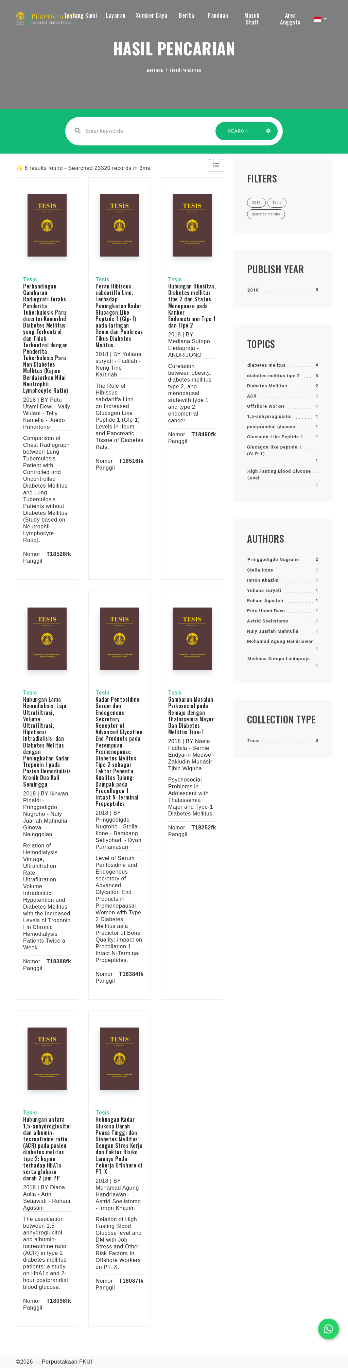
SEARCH (238, 134)
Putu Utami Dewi (266, 610)
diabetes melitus (266, 365)
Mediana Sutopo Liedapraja (278, 658)
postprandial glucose (271, 426)
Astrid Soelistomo (267, 621)
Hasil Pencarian (186, 70)
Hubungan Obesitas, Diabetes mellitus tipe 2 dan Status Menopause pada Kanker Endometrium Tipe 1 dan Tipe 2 (192, 305)
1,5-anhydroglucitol (269, 416)
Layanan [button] (116, 15)
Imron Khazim (263, 580)
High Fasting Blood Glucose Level (279, 474)
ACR (252, 396)
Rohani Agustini (265, 600)
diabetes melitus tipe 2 (273, 375)
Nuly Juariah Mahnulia (272, 631)
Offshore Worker (266, 406)
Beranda (155, 70)
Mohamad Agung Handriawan (280, 641)
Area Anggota (290, 18)
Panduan (218, 15)
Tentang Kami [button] (80, 15)
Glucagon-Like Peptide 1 (275, 436)
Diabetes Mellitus (267, 385)
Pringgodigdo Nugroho (273, 559)
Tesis (253, 740)
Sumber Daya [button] (152, 15)
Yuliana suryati (264, 590)
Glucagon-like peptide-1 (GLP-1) (274, 450)
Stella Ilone (260, 570)
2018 (253, 290)
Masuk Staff (252, 18)
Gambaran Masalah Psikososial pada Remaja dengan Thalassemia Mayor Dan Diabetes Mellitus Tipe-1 (191, 715)
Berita (186, 15)
